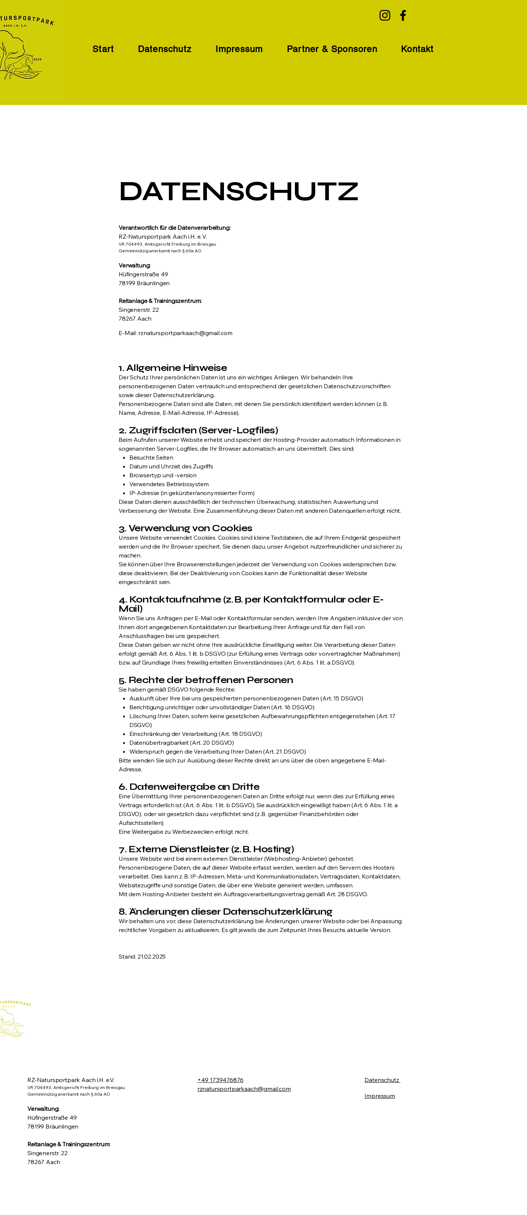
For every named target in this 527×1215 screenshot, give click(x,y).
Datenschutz (382, 1079)
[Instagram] (385, 15)
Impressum (379, 1095)
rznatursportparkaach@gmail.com (185, 333)
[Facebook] (403, 15)
